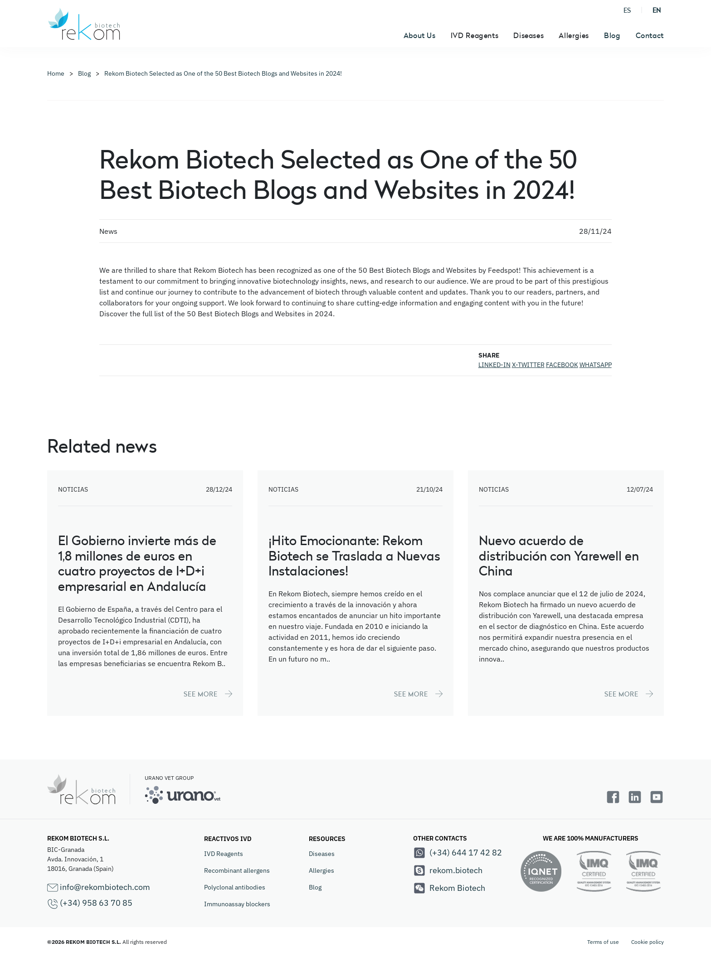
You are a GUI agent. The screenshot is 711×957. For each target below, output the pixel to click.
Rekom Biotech (449, 888)
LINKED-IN (494, 365)
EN (657, 10)
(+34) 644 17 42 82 (457, 852)
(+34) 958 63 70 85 (89, 903)
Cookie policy (647, 941)
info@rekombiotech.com (98, 887)
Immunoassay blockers (237, 904)
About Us (420, 35)
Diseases (322, 854)
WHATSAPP (596, 365)
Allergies (321, 870)
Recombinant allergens (237, 870)
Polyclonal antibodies (234, 887)
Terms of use (603, 941)
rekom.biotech (447, 870)
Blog (612, 35)
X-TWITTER (528, 365)
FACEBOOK (562, 365)
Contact (650, 35)
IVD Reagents (223, 854)
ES (627, 10)
